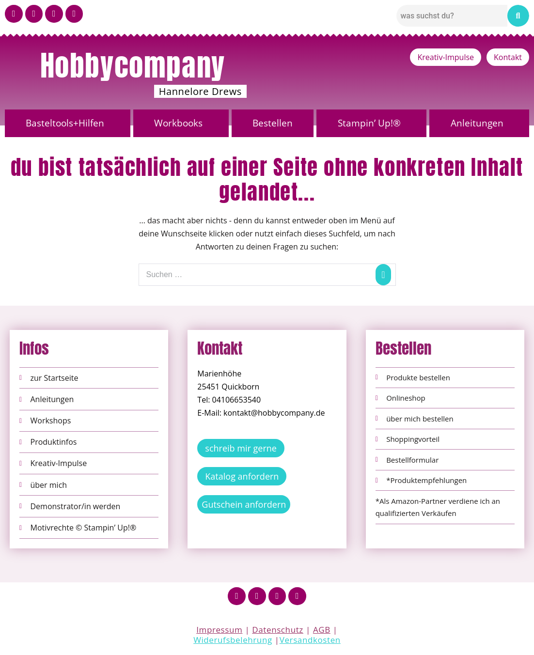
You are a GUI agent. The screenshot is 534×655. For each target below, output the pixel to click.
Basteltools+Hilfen (65, 123)
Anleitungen (477, 123)
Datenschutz (277, 630)
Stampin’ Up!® (369, 123)
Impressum (219, 630)
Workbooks (178, 123)
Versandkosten (310, 640)
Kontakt (508, 57)
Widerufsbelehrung (232, 640)
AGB (321, 630)
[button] (67, 123)
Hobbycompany (132, 65)
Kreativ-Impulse (445, 57)
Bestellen (272, 123)
